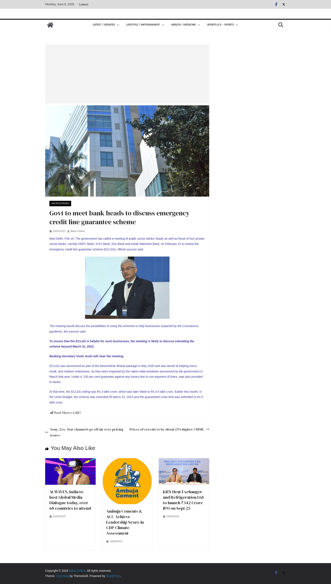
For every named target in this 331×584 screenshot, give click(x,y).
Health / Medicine (183, 24)
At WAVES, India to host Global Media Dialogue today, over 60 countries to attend (70, 500)
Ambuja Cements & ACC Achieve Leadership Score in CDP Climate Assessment (125, 522)
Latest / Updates (104, 24)
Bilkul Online (78, 231)
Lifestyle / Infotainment (143, 24)
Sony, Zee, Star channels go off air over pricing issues (84, 432)
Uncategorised (60, 203)
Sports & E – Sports (220, 24)
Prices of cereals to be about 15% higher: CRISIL (169, 429)
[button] (117, 25)
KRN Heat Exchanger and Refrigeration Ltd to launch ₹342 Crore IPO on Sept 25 (183, 500)
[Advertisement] (127, 74)
